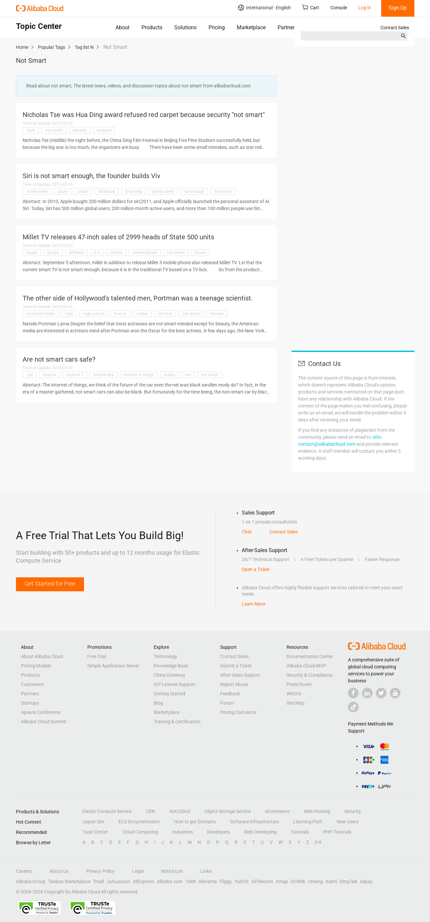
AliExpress (143, 881)
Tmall (98, 881)
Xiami (331, 881)
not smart (54, 130)
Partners (287, 27)
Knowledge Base (171, 665)
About (122, 27)
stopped (104, 130)
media (142, 313)
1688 (190, 881)
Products (151, 27)
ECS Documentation (139, 821)
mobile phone (144, 252)
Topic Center (95, 832)
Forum (227, 703)
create (82, 191)
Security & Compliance (309, 675)
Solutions (185, 27)
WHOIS (294, 693)
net (188, 375)
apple (62, 191)
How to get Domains (195, 821)
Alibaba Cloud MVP (306, 665)
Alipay (366, 881)
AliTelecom (262, 881)
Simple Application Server (113, 665)
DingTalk (348, 881)
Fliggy (225, 881)
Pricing (217, 27)
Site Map (295, 703)
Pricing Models (36, 665)
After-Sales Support (240, 675)
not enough (194, 191)
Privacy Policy (100, 871)
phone (200, 252)
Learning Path (307, 821)
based (31, 252)
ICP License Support (174, 684)
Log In (364, 7)
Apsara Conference (40, 712)
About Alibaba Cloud (42, 656)
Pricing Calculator (238, 712)
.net (29, 375)
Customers (32, 684)
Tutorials (300, 832)
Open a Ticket (256, 569)
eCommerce (277, 811)
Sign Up (397, 8)
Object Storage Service (228, 811)
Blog (158, 703)
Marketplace (251, 27)
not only (165, 313)
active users (36, 191)
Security (352, 811)
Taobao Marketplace (69, 881)
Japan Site (93, 821)
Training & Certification (177, 721)
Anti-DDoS (179, 811)
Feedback (230, 693)
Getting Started (169, 693)
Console (338, 7)
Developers (218, 832)
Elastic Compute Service (106, 811)
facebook (106, 191)
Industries (182, 832)
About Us (58, 871)
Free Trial (96, 656)
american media (40, 313)
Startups (30, 703)
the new (217, 313)
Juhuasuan (118, 881)
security (80, 130)
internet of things (139, 375)
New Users (348, 821)
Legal (137, 871)
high (69, 313)
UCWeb (298, 881)
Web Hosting (317, 811)
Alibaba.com (170, 881)
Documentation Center (310, 656)
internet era (103, 375)
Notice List (172, 871)
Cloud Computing (140, 832)
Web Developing (260, 832)
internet (49, 375)
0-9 (318, 842)
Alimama (208, 881)
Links (206, 871)
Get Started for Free (50, 583)
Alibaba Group (30, 881)
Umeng (315, 881)
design (53, 252)
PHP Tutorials (337, 832)
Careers (24, 871)
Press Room (299, 684)
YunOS (241, 881)
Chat (247, 531)
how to (120, 313)
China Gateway (169, 675)
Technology (165, 656)
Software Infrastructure (254, 821)
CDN (150, 811)
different (76, 252)
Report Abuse (234, 684)
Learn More (253, 604)
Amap (282, 881)
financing (133, 191)
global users (163, 191)
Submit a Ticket (236, 665)
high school (93, 313)
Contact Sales (395, 27)
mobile (116, 252)
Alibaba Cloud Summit (43, 721)
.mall (30, 130)
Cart (310, 7)
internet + (74, 375)
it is (97, 252)
